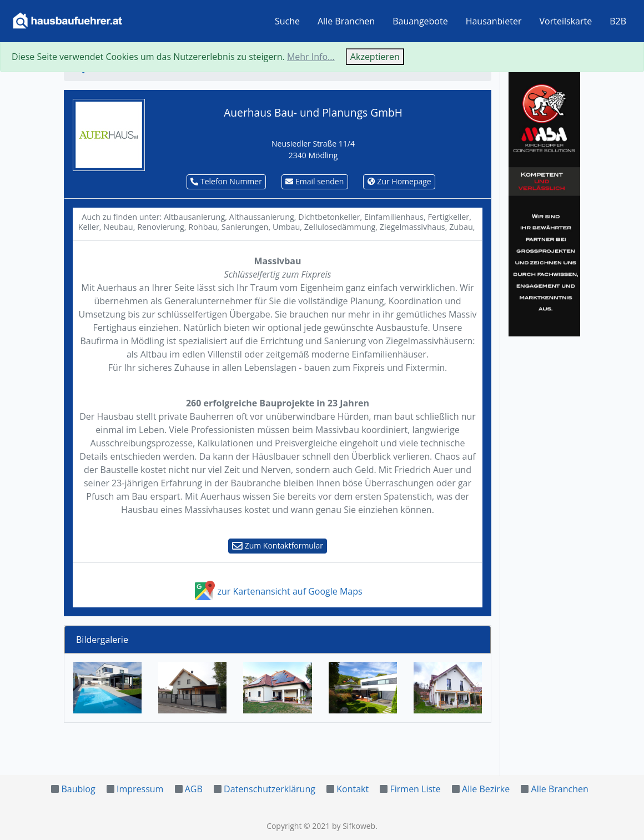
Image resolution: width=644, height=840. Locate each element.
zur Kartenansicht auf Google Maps (277, 591)
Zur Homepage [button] (399, 181)
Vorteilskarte (566, 21)
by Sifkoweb (353, 826)
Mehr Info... (311, 57)
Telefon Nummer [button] (226, 181)
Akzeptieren (375, 57)
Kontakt (352, 789)
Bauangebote (420, 21)
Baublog (78, 789)
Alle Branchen (346, 21)
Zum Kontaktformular (277, 545)
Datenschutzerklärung (269, 789)
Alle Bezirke (486, 789)
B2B (618, 21)
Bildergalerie (102, 639)
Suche (287, 21)
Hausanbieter (494, 21)
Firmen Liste (415, 789)
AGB (194, 789)
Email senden (314, 181)
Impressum (140, 789)
